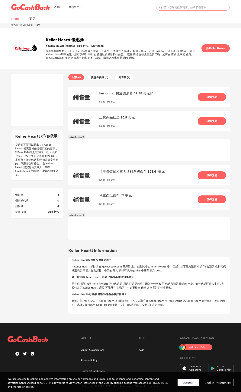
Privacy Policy (89, 360)
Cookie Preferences (218, 383)
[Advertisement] (37, 100)
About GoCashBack (92, 350)
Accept (188, 383)
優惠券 (14, 24)
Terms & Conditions (92, 371)
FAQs (141, 350)
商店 (22, 24)
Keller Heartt (33, 24)
